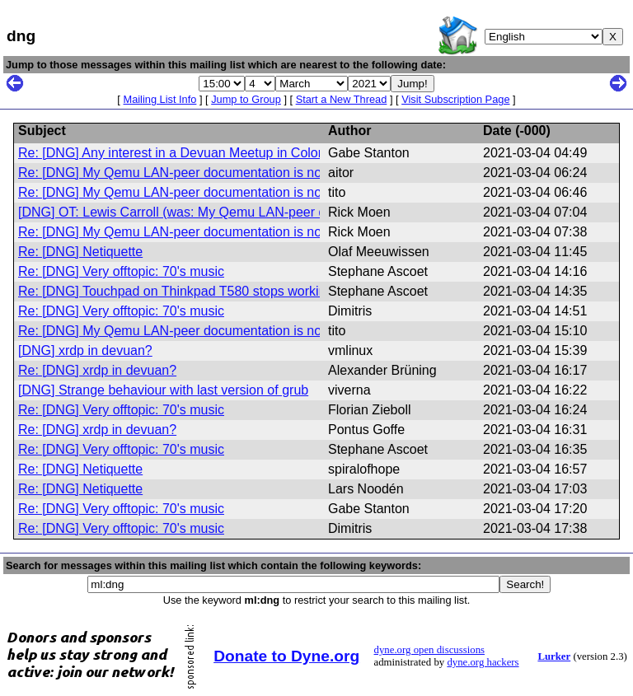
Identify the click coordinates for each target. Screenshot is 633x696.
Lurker (553, 656)
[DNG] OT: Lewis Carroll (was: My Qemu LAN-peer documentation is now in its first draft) (277, 212)
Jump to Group (246, 99)
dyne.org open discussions (429, 650)
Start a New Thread (341, 99)
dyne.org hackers (482, 662)
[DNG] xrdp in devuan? (85, 350)
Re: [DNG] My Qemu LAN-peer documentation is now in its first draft (217, 173)
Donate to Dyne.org (286, 656)
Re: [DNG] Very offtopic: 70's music (121, 271)
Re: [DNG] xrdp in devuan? (97, 370)
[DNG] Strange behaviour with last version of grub (163, 390)
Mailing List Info (159, 99)
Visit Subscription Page (455, 99)
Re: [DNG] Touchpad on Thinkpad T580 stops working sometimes (209, 291)
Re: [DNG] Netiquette (80, 252)
